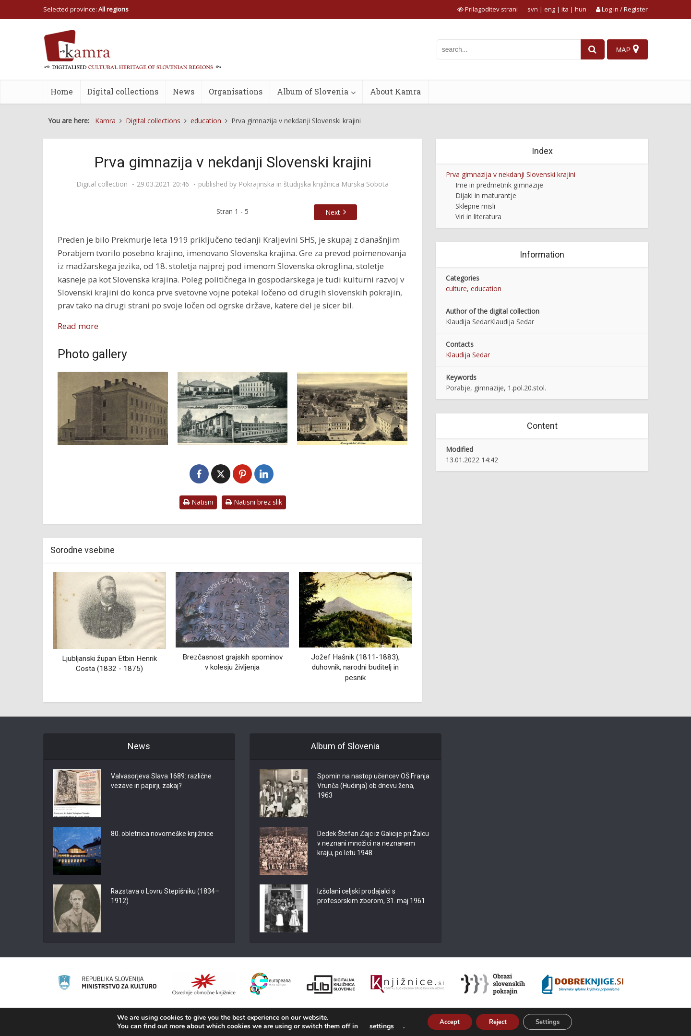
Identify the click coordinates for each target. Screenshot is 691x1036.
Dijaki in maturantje (485, 195)
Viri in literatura (478, 216)
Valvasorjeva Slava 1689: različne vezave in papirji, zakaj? (161, 781)
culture (456, 288)
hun (580, 9)
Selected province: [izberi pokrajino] (86, 9)
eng (549, 9)
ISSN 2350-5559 (626, 1023)
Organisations (235, 91)
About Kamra (395, 91)
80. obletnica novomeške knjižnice (162, 834)
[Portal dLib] (331, 984)
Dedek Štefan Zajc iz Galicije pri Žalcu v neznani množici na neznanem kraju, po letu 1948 (373, 843)
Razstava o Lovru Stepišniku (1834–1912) (165, 896)
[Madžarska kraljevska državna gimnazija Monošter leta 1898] (113, 408)
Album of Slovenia (312, 91)
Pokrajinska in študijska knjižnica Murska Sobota (313, 184)
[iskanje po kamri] (505, 49)
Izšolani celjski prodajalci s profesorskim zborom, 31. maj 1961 (371, 896)
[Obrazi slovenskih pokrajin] (493, 984)
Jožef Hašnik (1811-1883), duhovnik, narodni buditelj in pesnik (355, 667)
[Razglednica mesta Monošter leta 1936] (233, 408)
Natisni (198, 501)
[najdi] (589, 49)
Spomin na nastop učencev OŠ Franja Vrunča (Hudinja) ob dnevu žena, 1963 (373, 786)
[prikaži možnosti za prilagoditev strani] (487, 9)
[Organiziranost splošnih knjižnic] (204, 984)
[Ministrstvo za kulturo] (107, 984)
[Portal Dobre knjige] (582, 984)
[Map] (627, 49)
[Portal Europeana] (270, 984)
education (486, 288)
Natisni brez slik (254, 501)
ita (565, 9)
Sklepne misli (475, 206)
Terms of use (580, 1023)
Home (61, 91)
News (183, 91)
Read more (78, 325)
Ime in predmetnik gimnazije (499, 184)
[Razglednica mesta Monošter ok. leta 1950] (352, 408)
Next (332, 212)
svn (532, 9)
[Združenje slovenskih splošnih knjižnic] (407, 984)
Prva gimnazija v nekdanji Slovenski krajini (510, 174)
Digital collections (122, 91)
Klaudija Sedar (468, 354)
